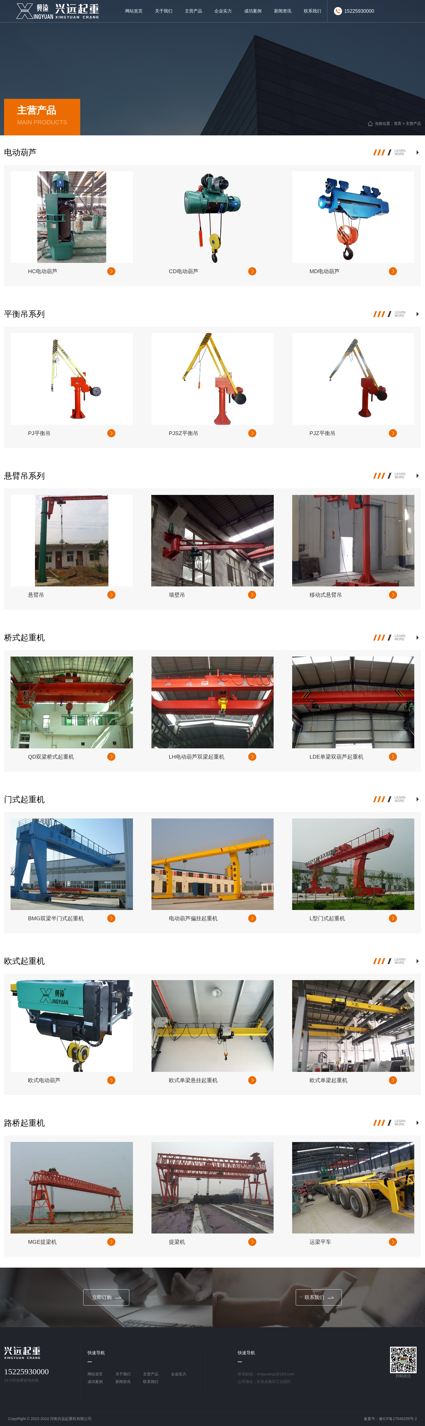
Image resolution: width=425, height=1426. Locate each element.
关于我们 (123, 1374)
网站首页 (95, 1374)
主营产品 (413, 123)
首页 (397, 123)
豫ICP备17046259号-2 (398, 1419)
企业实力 (178, 1374)
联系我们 (150, 1381)
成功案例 (95, 1381)
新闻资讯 (123, 1381)
